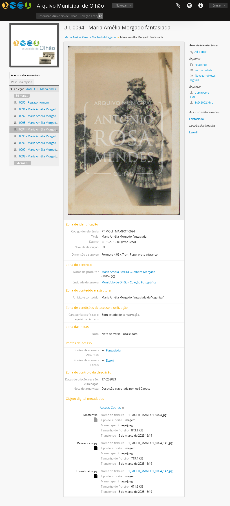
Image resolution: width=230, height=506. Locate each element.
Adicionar (200, 52)
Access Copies (110, 407)
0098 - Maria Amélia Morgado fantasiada (46, 156)
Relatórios (198, 65)
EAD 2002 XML (201, 102)
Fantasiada (113, 350)
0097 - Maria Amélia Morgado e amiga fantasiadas (52, 150)
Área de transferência (178, 5)
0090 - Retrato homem (34, 102)
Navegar (121, 5)
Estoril (110, 360)
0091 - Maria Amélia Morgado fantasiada (46, 109)
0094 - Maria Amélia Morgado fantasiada (46, 129)
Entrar (217, 5)
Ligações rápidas (200, 5)
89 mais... (22, 96)
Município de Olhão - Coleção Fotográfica (129, 282)
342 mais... (22, 163)
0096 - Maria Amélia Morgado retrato (43, 143)
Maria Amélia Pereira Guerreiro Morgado (128, 272)
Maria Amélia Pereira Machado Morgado (90, 37)
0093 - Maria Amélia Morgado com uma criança (50, 123)
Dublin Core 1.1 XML (202, 95)
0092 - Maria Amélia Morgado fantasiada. (46, 116)
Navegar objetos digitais (203, 78)
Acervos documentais (25, 75)
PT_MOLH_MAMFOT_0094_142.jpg (149, 471)
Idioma (189, 5)
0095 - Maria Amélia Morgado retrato (43, 136)
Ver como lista (201, 70)
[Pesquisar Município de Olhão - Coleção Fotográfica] (69, 16)
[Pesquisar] (100, 16)
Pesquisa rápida (21, 82)
